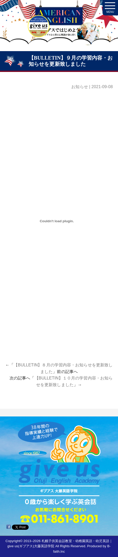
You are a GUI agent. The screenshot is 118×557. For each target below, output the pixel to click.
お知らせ (79, 87)
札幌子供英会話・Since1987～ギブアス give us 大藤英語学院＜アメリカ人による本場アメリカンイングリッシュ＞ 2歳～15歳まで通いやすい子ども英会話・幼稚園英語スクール (59, 28)
